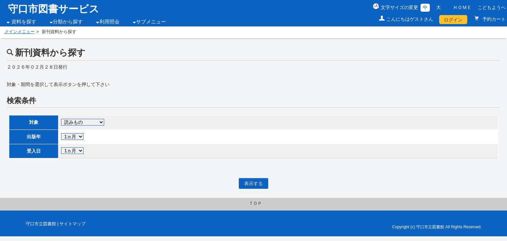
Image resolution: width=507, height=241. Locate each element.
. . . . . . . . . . (83, 122)
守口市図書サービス (53, 8)
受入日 (34, 151)
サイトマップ (72, 224)
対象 (33, 122)
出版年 (34, 136)
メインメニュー (19, 31)
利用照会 (110, 21)
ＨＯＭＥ (462, 7)
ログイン (453, 19)
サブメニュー (151, 21)
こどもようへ (492, 7)
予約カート (493, 19)
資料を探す (23, 21)
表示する (253, 183)
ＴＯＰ (255, 203)
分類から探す (68, 21)
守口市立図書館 (41, 224)
